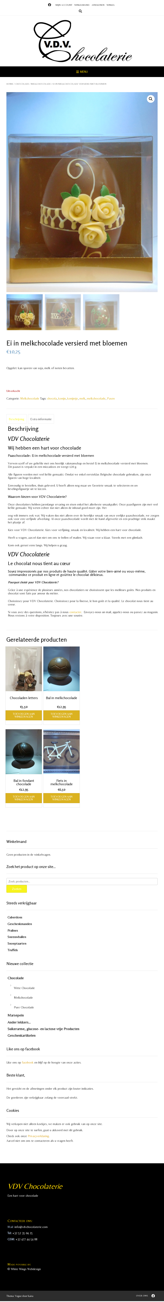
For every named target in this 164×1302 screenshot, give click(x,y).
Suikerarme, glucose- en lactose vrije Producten (43, 1030)
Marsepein (15, 1016)
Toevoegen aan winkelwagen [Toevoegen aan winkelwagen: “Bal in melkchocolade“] (61, 716)
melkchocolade (96, 399)
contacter (75, 613)
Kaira (30, 1296)
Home (9, 84)
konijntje (72, 399)
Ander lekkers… (19, 1023)
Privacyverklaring (38, 1137)
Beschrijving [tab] (16, 420)
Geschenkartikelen (21, 1036)
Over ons (142, 1296)
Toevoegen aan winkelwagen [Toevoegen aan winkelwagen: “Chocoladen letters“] (24, 716)
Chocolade (22, 84)
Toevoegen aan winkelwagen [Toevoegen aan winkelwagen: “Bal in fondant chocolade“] (24, 799)
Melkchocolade (41, 84)
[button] (151, 99)
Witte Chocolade (24, 988)
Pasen (111, 399)
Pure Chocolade (24, 1008)
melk (82, 399)
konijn (62, 399)
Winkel (111, 5)
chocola (52, 399)
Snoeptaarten (16, 944)
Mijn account (64, 5)
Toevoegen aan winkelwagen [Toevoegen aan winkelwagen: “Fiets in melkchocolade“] (61, 799)
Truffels (12, 951)
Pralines (12, 931)
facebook (28, 1063)
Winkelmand (81, 5)
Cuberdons (14, 918)
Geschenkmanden (19, 924)
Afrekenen (98, 5)
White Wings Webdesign (26, 1270)
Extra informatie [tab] (41, 420)
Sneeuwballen (16, 938)
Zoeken (16, 889)
